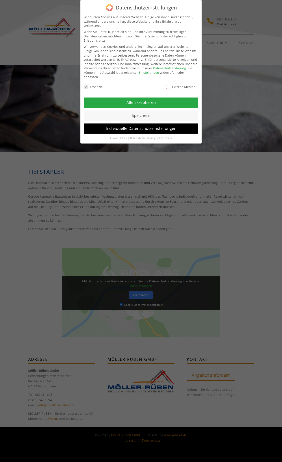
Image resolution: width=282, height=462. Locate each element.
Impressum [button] (165, 135)
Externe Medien (180, 84)
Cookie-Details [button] (118, 135)
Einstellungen (149, 70)
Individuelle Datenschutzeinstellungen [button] (141, 125)
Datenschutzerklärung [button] (143, 135)
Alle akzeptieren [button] (141, 99)
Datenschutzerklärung (169, 65)
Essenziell (94, 84)
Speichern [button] (141, 112)
